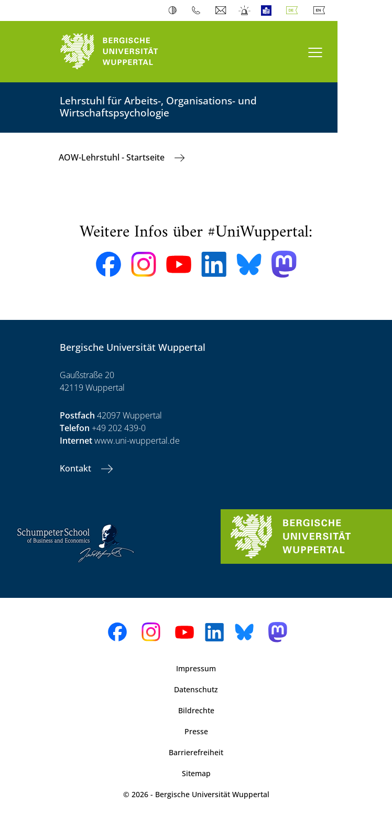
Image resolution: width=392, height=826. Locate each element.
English (321, 10)
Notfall (245, 10)
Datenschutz (196, 689)
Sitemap (196, 773)
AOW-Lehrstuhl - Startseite (113, 157)
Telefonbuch (198, 10)
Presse (196, 731)
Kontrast (174, 10)
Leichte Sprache (268, 10)
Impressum (196, 668)
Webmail (221, 10)
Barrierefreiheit (196, 752)
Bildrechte (196, 710)
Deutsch (294, 10)
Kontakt (76, 468)
